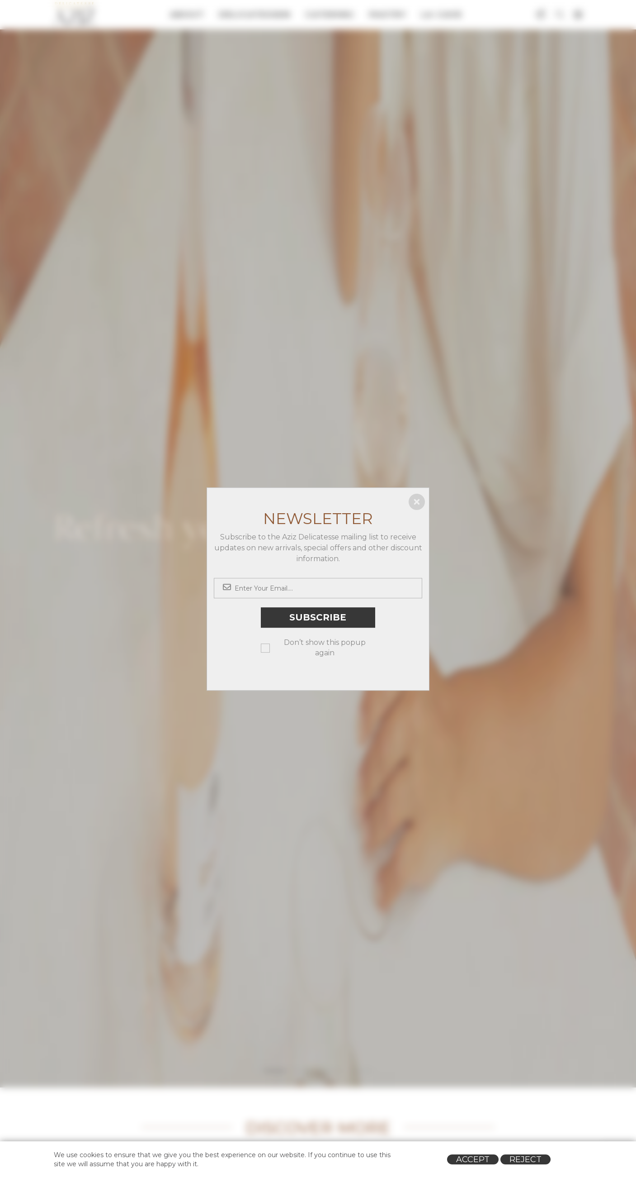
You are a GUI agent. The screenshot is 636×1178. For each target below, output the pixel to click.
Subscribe (317, 617)
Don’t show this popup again (325, 647)
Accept (473, 1159)
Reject (525, 1159)
